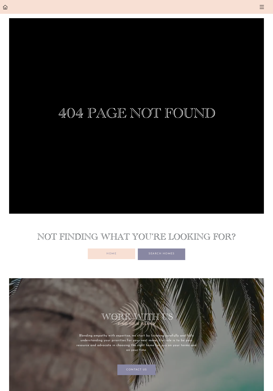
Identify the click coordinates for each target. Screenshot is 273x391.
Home (111, 253)
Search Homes (162, 253)
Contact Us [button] (136, 368)
